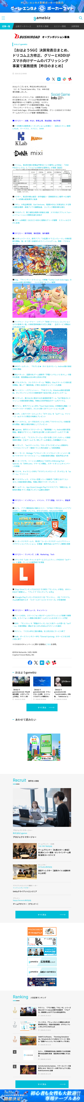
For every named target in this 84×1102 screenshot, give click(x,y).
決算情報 (75, 26)
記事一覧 (6, 26)
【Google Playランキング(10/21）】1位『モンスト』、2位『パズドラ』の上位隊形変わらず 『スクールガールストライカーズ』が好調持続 (41, 598)
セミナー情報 (60, 26)
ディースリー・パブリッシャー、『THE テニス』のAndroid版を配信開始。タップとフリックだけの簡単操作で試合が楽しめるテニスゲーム (41, 391)
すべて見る (42, 707)
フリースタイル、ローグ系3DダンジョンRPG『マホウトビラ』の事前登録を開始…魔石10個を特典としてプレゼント (41, 423)
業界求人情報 (42, 26)
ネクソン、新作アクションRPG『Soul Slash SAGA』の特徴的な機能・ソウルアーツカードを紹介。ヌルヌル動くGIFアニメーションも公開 (41, 407)
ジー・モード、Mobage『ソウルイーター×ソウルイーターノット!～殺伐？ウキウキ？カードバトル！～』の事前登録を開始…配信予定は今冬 (41, 454)
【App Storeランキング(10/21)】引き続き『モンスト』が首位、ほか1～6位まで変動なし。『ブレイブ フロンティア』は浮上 (41, 590)
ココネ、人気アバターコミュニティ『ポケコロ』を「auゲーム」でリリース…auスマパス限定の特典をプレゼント (41, 415)
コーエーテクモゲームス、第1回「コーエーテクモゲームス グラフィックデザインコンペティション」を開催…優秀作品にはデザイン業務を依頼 (41, 542)
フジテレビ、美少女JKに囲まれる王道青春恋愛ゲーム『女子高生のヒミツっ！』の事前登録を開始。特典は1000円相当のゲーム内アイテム (41, 399)
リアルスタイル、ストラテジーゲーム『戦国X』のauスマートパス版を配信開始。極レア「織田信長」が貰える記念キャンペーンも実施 (41, 383)
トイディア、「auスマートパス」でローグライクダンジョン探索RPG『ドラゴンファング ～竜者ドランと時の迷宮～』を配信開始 (40, 446)
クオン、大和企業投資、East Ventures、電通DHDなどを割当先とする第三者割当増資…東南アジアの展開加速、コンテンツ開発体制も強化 (41, 205)
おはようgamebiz (20, 44)
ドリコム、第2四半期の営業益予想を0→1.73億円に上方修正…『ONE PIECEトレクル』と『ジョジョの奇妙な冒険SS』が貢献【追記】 (40, 166)
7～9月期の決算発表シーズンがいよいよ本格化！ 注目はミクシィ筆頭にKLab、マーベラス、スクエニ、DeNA (41, 127)
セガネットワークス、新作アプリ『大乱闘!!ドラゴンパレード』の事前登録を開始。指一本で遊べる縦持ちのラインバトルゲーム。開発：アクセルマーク (42, 241)
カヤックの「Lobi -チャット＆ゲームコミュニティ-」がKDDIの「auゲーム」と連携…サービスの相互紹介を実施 (41, 560)
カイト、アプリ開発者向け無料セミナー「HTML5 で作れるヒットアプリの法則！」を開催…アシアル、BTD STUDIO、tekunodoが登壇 (41, 509)
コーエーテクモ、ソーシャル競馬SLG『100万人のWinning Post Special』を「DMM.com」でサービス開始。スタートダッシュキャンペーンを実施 (41, 463)
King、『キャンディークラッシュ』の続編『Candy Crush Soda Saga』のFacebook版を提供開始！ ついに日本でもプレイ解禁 (42, 281)
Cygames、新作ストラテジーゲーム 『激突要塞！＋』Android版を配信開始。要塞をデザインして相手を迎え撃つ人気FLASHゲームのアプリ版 (41, 430)
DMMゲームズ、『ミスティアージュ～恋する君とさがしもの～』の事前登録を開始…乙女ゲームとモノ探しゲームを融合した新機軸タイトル (41, 438)
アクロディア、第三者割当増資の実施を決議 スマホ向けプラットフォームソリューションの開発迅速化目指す (42, 213)
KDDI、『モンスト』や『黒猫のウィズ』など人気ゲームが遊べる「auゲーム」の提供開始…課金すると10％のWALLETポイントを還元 (41, 624)
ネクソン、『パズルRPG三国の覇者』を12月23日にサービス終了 (39, 631)
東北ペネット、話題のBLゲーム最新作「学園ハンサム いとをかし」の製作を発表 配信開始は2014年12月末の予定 (41, 375)
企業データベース (23, 26)
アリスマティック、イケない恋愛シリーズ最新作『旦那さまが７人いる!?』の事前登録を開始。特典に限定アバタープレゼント (40, 480)
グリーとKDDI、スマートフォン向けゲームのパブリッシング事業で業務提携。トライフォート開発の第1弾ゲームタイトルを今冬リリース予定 (41, 616)
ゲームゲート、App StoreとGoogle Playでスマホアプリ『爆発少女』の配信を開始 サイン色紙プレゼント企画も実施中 (41, 488)
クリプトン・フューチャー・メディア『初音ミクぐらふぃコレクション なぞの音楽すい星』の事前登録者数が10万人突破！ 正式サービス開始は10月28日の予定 (41, 324)
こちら (48, 644)
